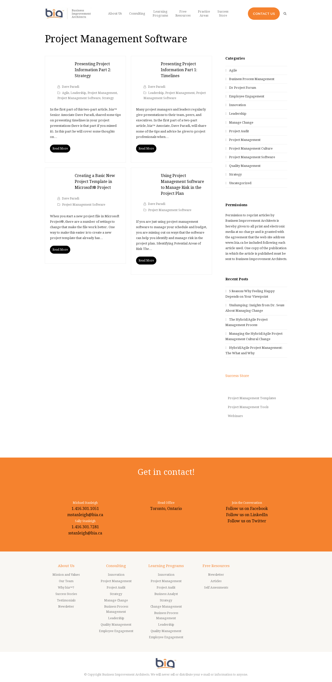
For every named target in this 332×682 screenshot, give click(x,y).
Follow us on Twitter (247, 521)
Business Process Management (251, 79)
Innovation (237, 105)
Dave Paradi (70, 86)
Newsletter (66, 606)
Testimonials (66, 600)
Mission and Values (66, 574)
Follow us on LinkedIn (247, 514)
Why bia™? (66, 587)
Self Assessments (216, 587)
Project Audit (239, 131)
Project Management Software (78, 98)
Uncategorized (240, 183)
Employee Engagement (246, 96)
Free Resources (216, 566)
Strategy (108, 98)
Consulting (116, 566)
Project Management (102, 93)
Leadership (78, 93)
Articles (216, 581)
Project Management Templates (252, 398)
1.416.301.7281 (85, 527)
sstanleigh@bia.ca (85, 533)
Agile (65, 93)
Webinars (235, 416)
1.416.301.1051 (85, 508)
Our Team (66, 581)
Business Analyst (166, 594)
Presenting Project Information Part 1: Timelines (179, 70)
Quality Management (245, 166)
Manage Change (241, 122)
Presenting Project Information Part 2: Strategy (93, 70)
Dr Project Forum (242, 87)
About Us (66, 566)
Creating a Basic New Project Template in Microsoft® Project (95, 181)
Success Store (237, 376)
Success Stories (66, 594)
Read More (60, 148)
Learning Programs (166, 566)
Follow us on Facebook (247, 508)
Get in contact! (166, 472)
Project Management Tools (248, 407)
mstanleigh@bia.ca (85, 514)
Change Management (166, 606)
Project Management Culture (251, 148)
